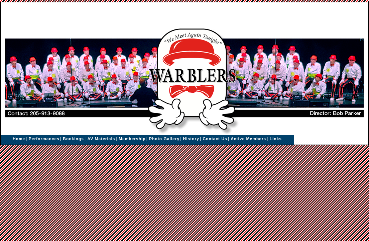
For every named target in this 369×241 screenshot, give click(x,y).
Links (276, 139)
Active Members (248, 139)
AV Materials (101, 139)
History (191, 139)
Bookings (73, 139)
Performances (44, 139)
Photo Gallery (164, 139)
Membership (132, 139)
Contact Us (215, 139)
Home (19, 139)
